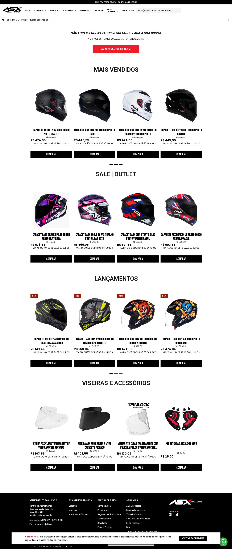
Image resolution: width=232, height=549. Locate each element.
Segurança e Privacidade (109, 512)
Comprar (51, 152)
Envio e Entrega (105, 525)
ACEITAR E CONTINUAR (193, 538)
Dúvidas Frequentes (135, 508)
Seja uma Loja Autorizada (138, 516)
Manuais (73, 508)
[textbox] (191, 9)
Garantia (73, 503)
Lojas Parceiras (133, 521)
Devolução (102, 521)
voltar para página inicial (116, 47)
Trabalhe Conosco (134, 512)
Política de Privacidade (57, 540)
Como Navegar (104, 503)
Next (201, 122)
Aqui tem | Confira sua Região (116, 2)
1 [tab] (111, 162)
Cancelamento (104, 516)
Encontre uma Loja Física (41, 522)
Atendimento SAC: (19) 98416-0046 (46, 518)
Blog (128, 525)
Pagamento (103, 508)
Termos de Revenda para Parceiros (142, 529)
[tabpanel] (51, 119)
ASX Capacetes (133, 503)
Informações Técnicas (79, 512)
